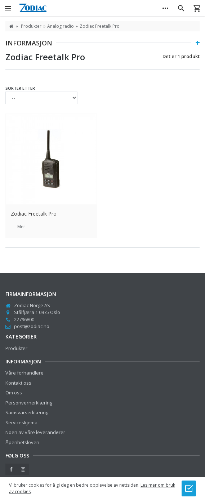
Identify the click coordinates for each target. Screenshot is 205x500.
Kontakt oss (18, 383)
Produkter (16, 348)
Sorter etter (20, 88)
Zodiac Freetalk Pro (34, 213)
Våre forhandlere (24, 373)
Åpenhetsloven (22, 442)
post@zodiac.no (31, 326)
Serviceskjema (21, 422)
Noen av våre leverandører (35, 432)
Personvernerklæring (28, 402)
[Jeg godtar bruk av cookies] (189, 488)
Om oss (13, 392)
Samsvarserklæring (26, 412)
